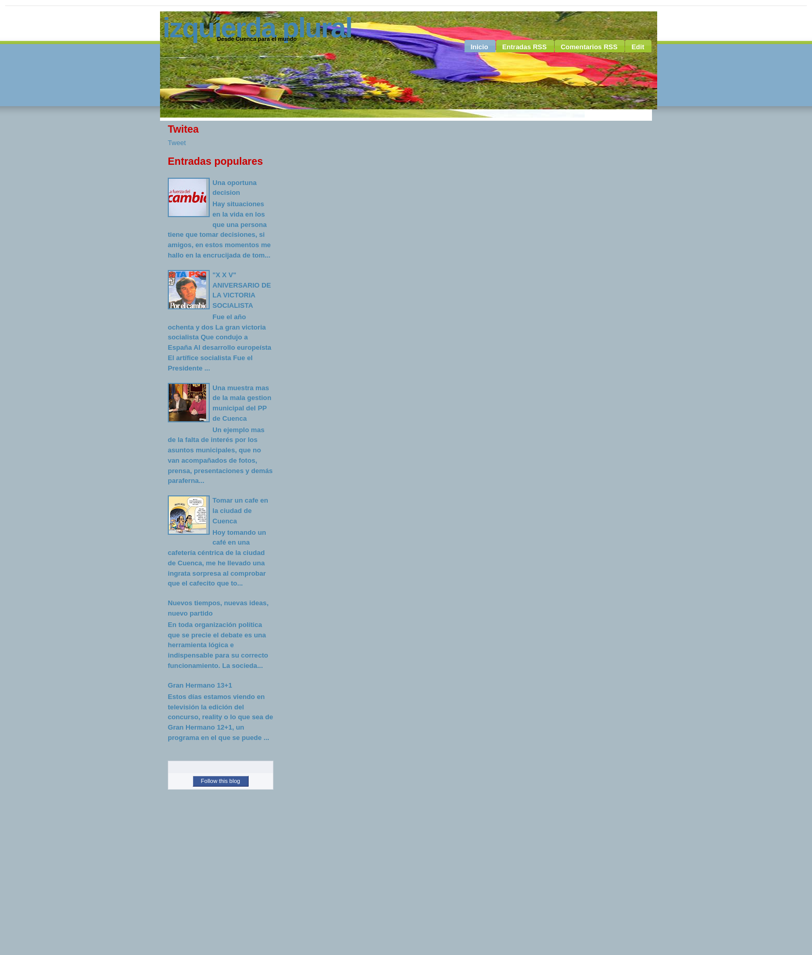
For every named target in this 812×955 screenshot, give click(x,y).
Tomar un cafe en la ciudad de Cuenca (240, 510)
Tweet (177, 143)
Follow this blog (220, 781)
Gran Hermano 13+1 (200, 685)
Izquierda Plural (257, 27)
